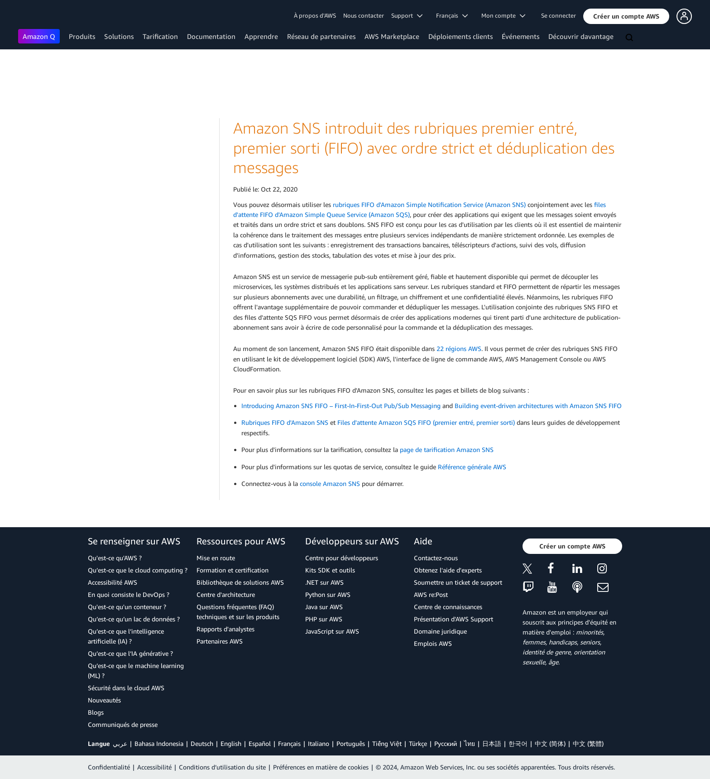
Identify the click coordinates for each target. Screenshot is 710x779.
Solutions (119, 36)
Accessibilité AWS (112, 582)
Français (289, 743)
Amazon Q (39, 36)
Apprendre (261, 36)
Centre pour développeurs (341, 558)
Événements (520, 36)
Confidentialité (109, 767)
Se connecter (558, 15)
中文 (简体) (550, 743)
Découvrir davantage (581, 36)
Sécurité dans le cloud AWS (126, 688)
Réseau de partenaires (321, 36)
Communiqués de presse (123, 724)
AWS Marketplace (392, 36)
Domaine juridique (440, 631)
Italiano (318, 743)
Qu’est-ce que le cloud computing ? (137, 570)
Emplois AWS (433, 643)
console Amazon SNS (330, 483)
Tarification (160, 36)
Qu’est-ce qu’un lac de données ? (134, 619)
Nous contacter (363, 15)
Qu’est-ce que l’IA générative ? (130, 653)
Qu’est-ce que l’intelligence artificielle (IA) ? (126, 636)
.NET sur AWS (324, 582)
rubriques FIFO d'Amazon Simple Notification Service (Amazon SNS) (429, 204)
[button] (626, 16)
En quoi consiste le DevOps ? (128, 594)
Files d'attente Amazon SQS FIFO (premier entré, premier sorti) (426, 422)
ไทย (469, 743)
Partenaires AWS (220, 641)
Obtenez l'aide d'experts (448, 570)
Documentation (211, 36)
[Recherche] (630, 38)
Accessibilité (154, 767)
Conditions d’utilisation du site (222, 767)
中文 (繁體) (588, 743)
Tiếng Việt (387, 743)
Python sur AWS (327, 594)
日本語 (491, 743)
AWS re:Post (431, 594)
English (231, 743)
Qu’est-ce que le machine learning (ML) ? (136, 670)
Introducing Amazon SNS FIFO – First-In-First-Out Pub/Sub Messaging (341, 405)
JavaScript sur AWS (332, 631)
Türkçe (418, 743)
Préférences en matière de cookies (321, 767)
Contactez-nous (436, 558)
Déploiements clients (460, 36)
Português (350, 743)
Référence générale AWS (472, 467)
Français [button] (452, 15)
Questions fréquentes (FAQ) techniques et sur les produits (238, 611)
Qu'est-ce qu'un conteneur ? (127, 607)
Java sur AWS (324, 607)
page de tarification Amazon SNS (447, 449)
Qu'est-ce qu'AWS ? (115, 558)
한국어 (518, 743)
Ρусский (445, 743)
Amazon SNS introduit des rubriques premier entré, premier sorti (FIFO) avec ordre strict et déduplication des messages (423, 148)
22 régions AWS (459, 348)
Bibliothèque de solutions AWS (240, 582)
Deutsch (202, 743)
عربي (120, 743)
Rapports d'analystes (225, 629)
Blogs (96, 712)
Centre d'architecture (226, 594)
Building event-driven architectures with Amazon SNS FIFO (538, 405)
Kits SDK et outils (330, 570)
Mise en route (216, 558)
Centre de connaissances (448, 607)
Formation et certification (233, 570)
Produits (82, 36)
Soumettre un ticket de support (458, 582)
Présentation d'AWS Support (453, 619)
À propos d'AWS (315, 15)
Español (260, 743)
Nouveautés (104, 700)
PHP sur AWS (323, 619)
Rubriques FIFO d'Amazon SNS (284, 422)
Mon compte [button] (503, 15)
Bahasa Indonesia (158, 743)
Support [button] (406, 15)
